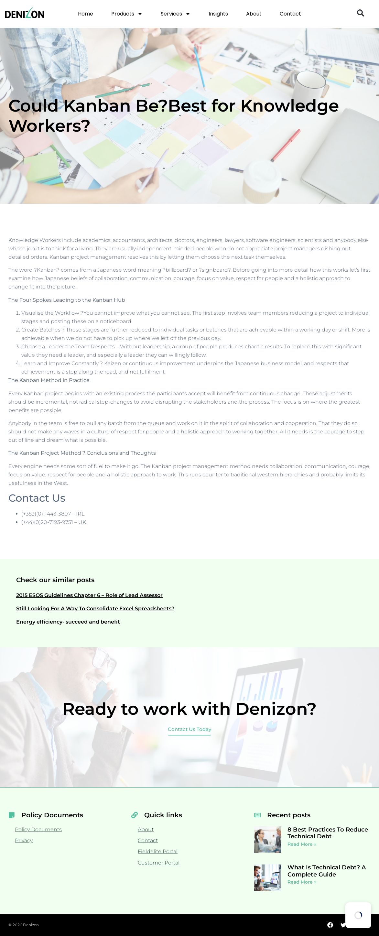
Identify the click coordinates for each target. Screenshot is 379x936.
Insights (218, 13)
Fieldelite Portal (158, 851)
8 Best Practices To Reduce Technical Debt (327, 833)
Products (127, 14)
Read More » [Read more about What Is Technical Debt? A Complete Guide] (301, 882)
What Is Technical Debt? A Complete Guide (326, 871)
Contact (290, 13)
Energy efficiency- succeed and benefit (68, 622)
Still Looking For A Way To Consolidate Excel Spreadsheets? (95, 608)
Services (175, 14)
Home (85, 13)
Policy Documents (38, 829)
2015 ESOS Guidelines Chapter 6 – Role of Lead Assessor (89, 595)
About (254, 13)
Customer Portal (158, 863)
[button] (360, 12)
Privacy (24, 840)
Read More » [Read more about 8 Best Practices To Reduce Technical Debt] (301, 844)
